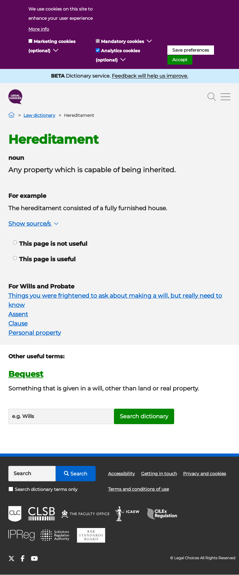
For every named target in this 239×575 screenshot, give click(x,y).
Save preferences (190, 50)
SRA (55, 535)
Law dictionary (39, 115)
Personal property (34, 332)
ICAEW (128, 514)
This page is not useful (50, 243)
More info (38, 29)
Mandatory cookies (122, 41)
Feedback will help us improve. (150, 76)
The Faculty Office (85, 514)
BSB (91, 535)
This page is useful (44, 259)
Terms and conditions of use (138, 489)
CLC (14, 514)
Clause (17, 323)
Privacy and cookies (204, 473)
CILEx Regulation (164, 513)
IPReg (21, 535)
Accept (179, 59)
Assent (18, 314)
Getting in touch (159, 473)
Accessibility (121, 473)
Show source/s (34, 223)
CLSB (41, 514)
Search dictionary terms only (43, 489)
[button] (56, 51)
